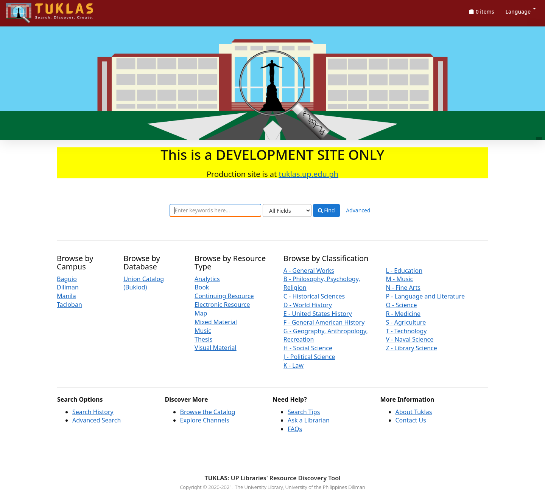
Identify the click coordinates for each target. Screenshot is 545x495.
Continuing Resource (224, 296)
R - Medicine (403, 313)
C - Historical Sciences (314, 296)
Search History (93, 412)
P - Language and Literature (425, 296)
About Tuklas (414, 412)
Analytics (207, 279)
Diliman (68, 287)
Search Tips (304, 412)
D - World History (307, 305)
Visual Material (216, 347)
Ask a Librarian (309, 420)
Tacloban (69, 304)
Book (202, 287)
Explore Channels (204, 420)
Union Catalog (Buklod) (143, 283)
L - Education (404, 270)
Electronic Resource (222, 304)
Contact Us (411, 420)
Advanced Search (96, 420)
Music (203, 330)
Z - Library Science (411, 348)
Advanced (358, 210)
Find (326, 210)
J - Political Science (309, 357)
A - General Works (308, 270)
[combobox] (215, 210)
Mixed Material (216, 322)
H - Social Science (307, 348)
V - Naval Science (409, 339)
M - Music (399, 279)
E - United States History (317, 313)
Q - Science (401, 305)
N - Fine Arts (403, 287)
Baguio (67, 279)
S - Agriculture (406, 322)
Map (201, 313)
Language (521, 11)
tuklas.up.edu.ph (308, 174)
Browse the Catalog (207, 412)
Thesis (203, 339)
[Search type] (287, 210)
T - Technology (406, 331)
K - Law (293, 365)
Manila (66, 296)
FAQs (295, 429)
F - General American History (323, 322)
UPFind (24, 10)
